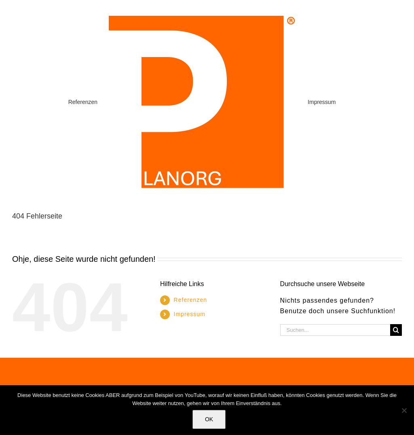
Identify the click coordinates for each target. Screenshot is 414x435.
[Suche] (396, 330)
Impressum (189, 314)
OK (209, 419)
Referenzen (190, 300)
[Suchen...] (335, 330)
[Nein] (404, 410)
